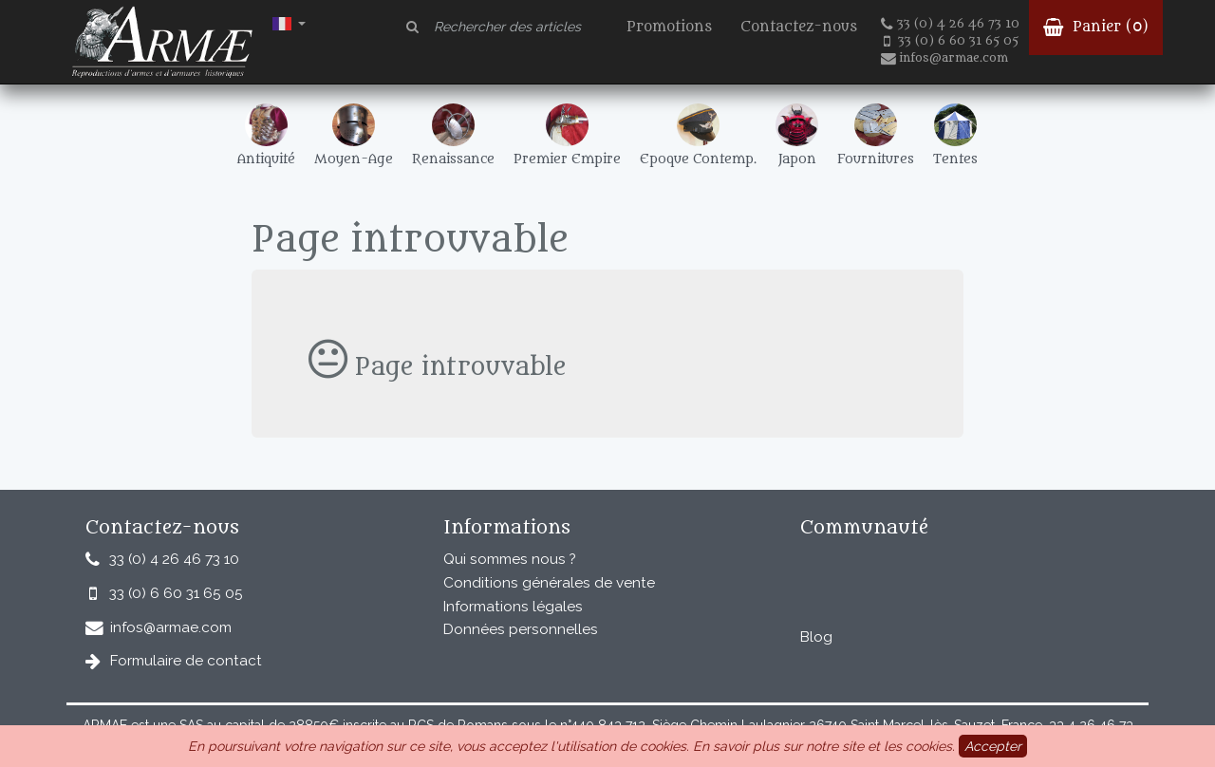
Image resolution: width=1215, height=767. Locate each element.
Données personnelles (520, 629)
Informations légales (513, 606)
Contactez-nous (798, 27)
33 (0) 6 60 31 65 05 (951, 40)
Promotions (669, 27)
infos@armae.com (944, 58)
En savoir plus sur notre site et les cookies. (824, 746)
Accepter (992, 746)
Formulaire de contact (186, 660)
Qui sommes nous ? (509, 559)
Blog (816, 636)
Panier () (1096, 27)
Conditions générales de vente (549, 582)
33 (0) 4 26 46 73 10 (950, 23)
